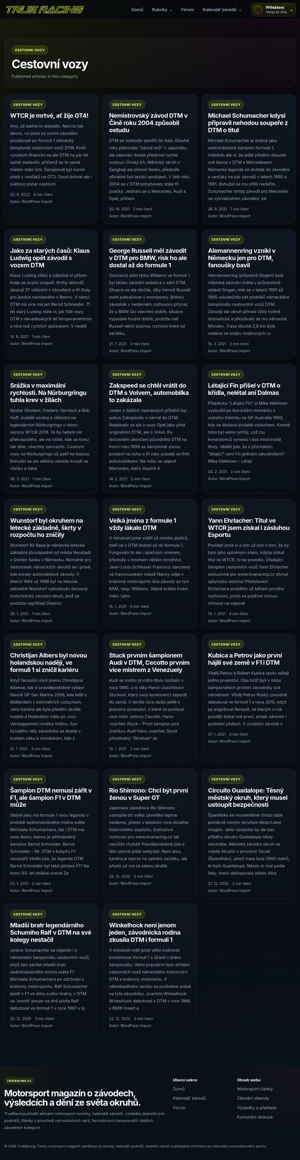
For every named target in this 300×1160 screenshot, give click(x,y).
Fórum (187, 9)
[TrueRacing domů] (44, 9)
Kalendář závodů (189, 1098)
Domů (137, 9)
